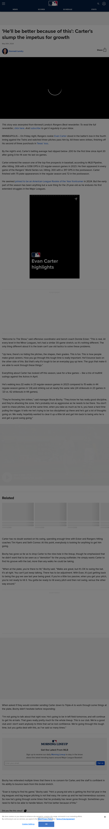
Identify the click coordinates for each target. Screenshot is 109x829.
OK (46, 824)
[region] (54, 821)
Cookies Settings (28, 824)
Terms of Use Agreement (65, 819)
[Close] (105, 817)
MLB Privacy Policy (45, 819)
